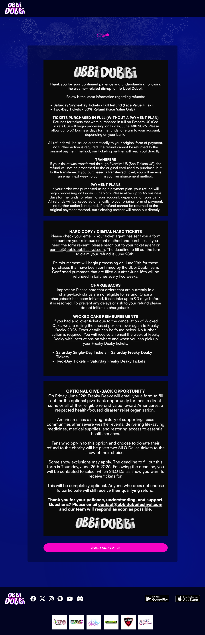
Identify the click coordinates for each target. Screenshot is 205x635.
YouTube (70, 599)
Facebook (33, 599)
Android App (157, 598)
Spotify (60, 599)
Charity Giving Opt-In (105, 547)
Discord (80, 599)
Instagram (51, 599)
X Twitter (42, 599)
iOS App (187, 598)
